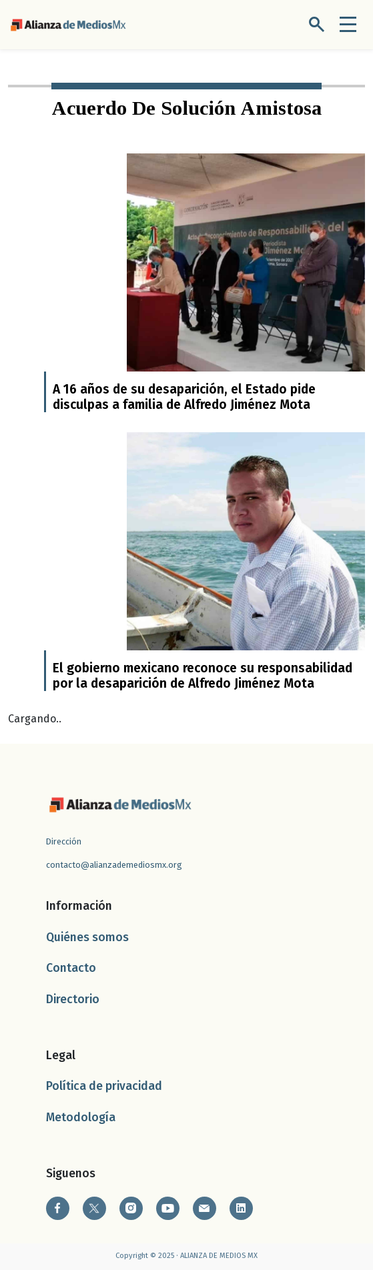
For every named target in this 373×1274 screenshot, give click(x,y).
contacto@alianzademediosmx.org (114, 869)
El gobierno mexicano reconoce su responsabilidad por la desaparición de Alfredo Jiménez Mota (202, 680)
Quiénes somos (87, 941)
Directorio (72, 1004)
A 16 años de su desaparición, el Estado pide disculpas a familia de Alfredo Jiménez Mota (184, 399)
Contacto (71, 973)
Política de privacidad (104, 1091)
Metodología (80, 1122)
